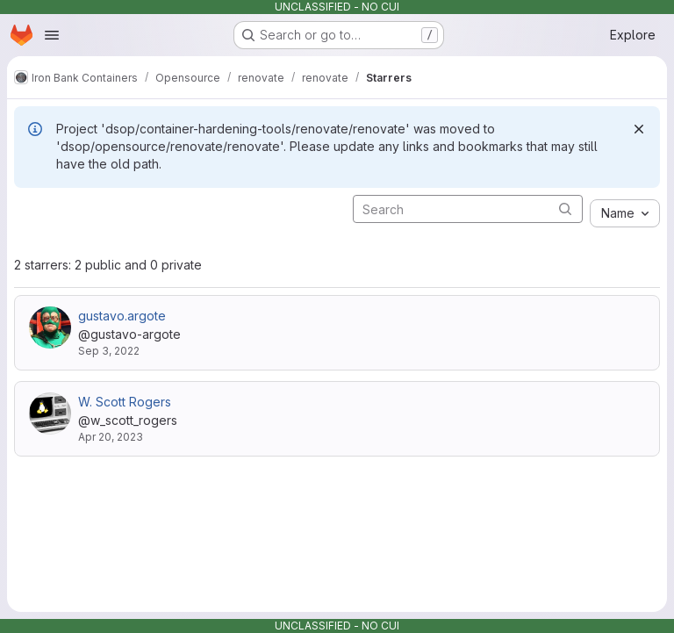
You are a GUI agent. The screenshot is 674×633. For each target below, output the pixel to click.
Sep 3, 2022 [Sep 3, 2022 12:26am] (109, 350)
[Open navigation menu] (52, 35)
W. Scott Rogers (124, 401)
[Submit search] (565, 208)
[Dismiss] (638, 129)
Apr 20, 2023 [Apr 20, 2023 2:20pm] (110, 436)
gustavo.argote (122, 315)
